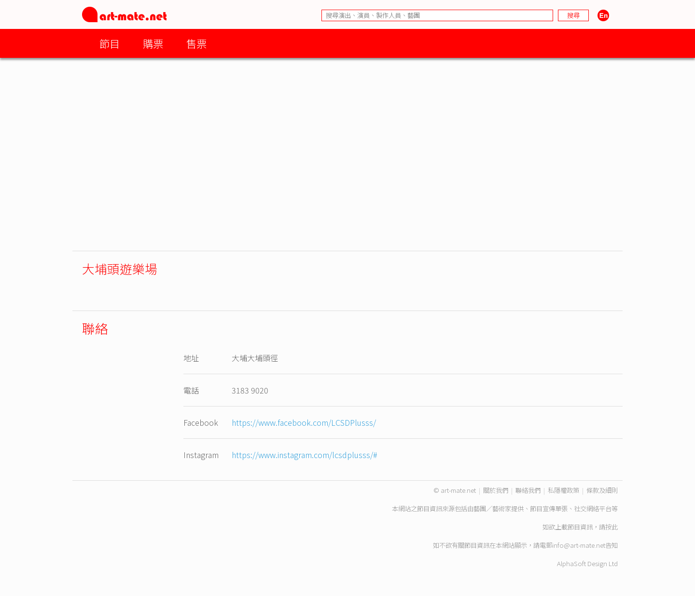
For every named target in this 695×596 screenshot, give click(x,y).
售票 (196, 43)
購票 (153, 43)
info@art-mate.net (578, 545)
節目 (109, 43)
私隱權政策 (563, 490)
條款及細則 (602, 490)
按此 (611, 526)
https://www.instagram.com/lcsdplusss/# (304, 455)
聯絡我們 (528, 490)
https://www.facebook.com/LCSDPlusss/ (304, 422)
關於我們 (495, 490)
